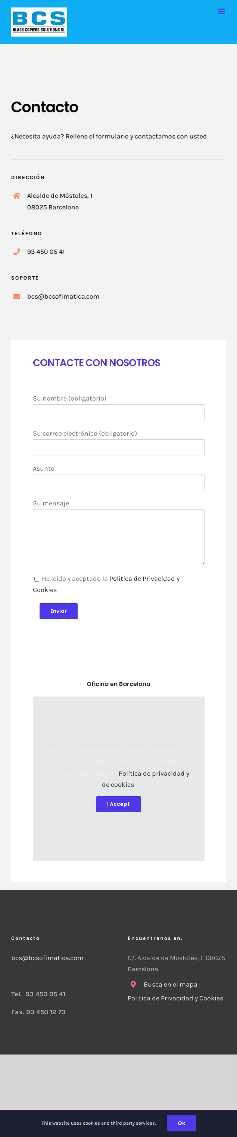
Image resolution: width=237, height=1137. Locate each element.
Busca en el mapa (170, 984)
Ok (181, 1123)
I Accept (118, 804)
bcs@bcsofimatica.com (47, 958)
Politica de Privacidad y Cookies (176, 998)
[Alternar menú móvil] (222, 11)
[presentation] (89, 633)
